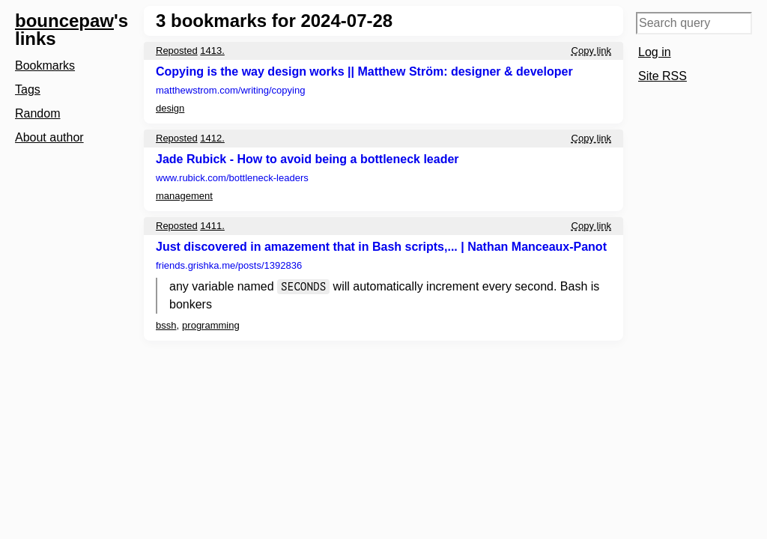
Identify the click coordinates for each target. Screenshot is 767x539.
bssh (166, 325)
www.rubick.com (232, 177)
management (184, 195)
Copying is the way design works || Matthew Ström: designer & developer (364, 71)
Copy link (591, 50)
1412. (212, 138)
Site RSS (662, 76)
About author (49, 137)
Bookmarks (45, 65)
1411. (212, 225)
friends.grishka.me (229, 265)
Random (37, 113)
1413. (212, 50)
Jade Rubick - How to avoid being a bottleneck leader (307, 159)
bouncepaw (64, 20)
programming (211, 325)
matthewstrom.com (230, 90)
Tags (27, 89)
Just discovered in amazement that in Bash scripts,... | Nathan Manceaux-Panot (381, 246)
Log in (654, 52)
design (170, 108)
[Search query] (694, 23)
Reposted (177, 50)
